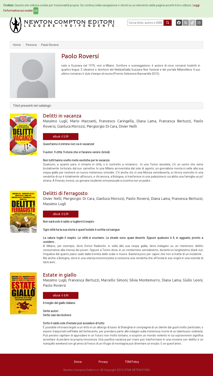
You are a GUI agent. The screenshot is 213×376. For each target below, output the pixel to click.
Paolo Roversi (50, 44)
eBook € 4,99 (60, 295)
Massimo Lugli (55, 121)
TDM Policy (132, 361)
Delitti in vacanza (62, 116)
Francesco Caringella (116, 121)
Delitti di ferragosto (65, 193)
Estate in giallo (59, 275)
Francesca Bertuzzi (175, 121)
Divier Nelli (128, 126)
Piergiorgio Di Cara (102, 126)
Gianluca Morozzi (71, 126)
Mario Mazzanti (83, 121)
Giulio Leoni (192, 280)
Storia (78, 361)
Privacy (103, 361)
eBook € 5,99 (60, 136)
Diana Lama (146, 121)
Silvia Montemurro (144, 280)
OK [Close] (36, 10)
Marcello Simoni (114, 280)
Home (17, 44)
